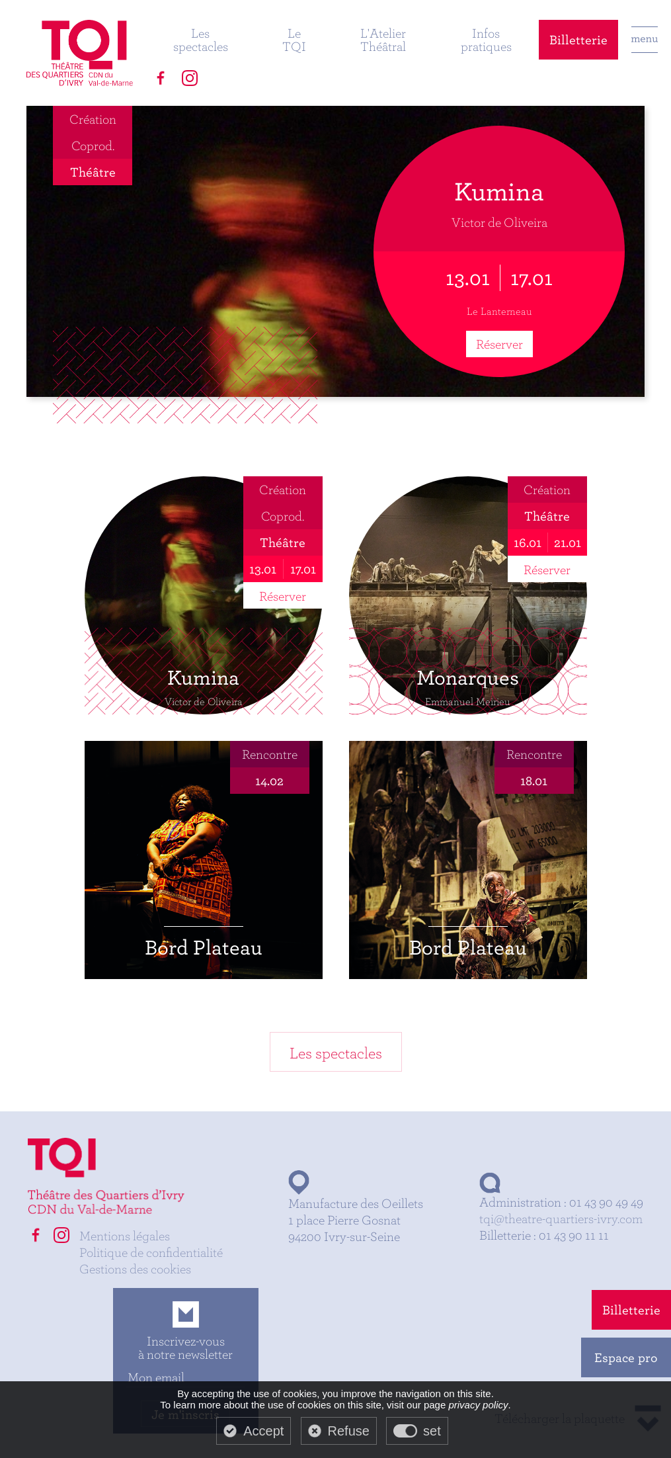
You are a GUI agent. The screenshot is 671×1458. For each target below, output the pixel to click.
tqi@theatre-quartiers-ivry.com (561, 1218)
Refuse (349, 1431)
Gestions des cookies (135, 1268)
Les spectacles (200, 39)
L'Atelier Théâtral (383, 39)
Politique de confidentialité (151, 1252)
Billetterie (578, 39)
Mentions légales (124, 1235)
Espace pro (626, 1357)
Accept (263, 1431)
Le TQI (294, 39)
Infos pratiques (486, 39)
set (432, 1431)
